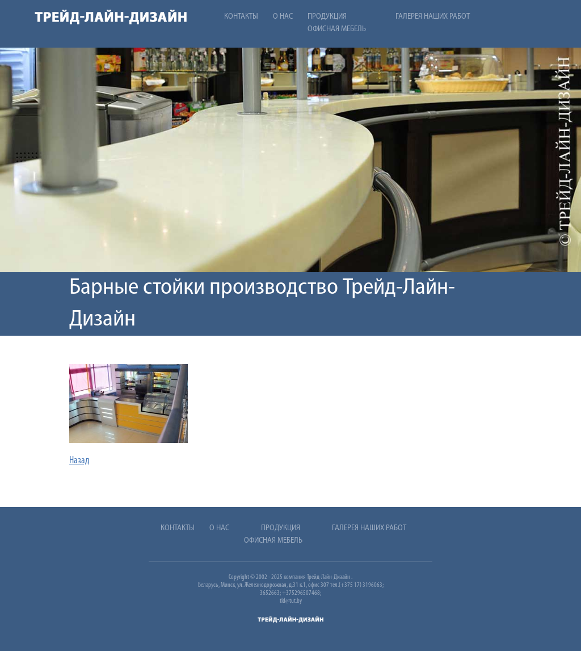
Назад (79, 460)
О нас (283, 16)
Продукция (327, 16)
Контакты (241, 16)
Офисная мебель (337, 29)
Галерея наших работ (432, 16)
